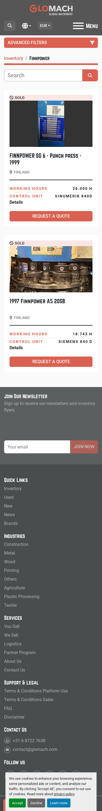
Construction (16, 544)
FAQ (8, 708)
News (9, 514)
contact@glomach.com (34, 749)
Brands (11, 523)
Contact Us (14, 670)
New (8, 506)
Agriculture (14, 587)
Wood (9, 561)
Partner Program (20, 652)
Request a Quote (51, 216)
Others (10, 579)
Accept (17, 803)
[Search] (43, 75)
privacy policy (64, 794)
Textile (10, 605)
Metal (9, 553)
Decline (36, 803)
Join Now (84, 446)
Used (9, 497)
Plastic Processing (21, 596)
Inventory (13, 488)
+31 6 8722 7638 (28, 740)
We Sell (11, 635)
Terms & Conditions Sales (28, 699)
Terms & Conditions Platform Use (36, 691)
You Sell (12, 626)
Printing (11, 570)
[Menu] (78, 26)
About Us (12, 661)
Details (16, 202)
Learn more (58, 803)
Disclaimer (14, 717)
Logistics (12, 643)
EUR (43, 25)
